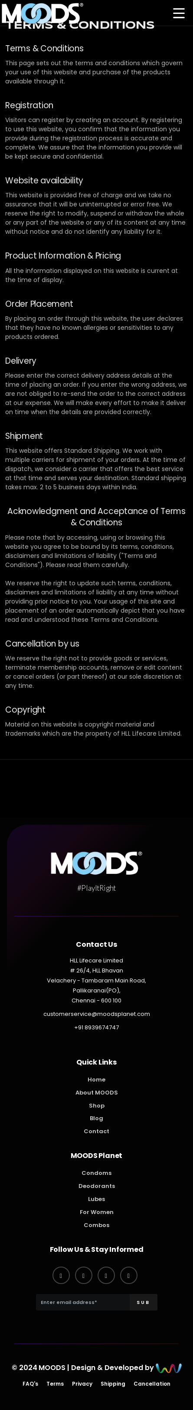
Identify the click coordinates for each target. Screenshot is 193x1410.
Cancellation (152, 1383)
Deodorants (97, 1186)
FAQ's (30, 1383)
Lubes (96, 1199)
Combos (96, 1225)
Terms (55, 1383)
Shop (97, 1105)
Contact (96, 1131)
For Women (97, 1212)
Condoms (96, 1173)
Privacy (82, 1383)
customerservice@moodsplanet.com (96, 1014)
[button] (179, 14)
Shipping (113, 1383)
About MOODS (96, 1092)
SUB (143, 1302)
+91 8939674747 (96, 1027)
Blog (96, 1118)
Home (96, 1079)
